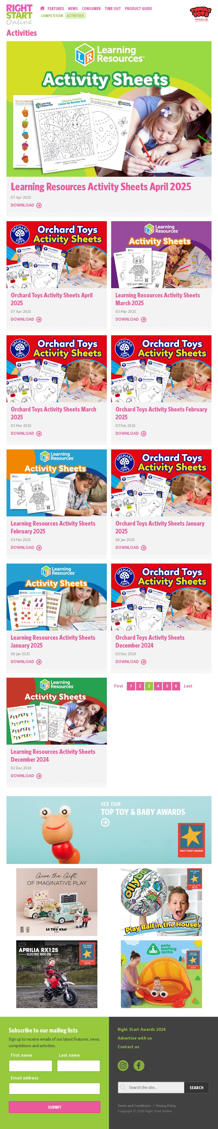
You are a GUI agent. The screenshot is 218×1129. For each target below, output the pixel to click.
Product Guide (138, 8)
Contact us (128, 1047)
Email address (24, 1078)
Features (56, 8)
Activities (75, 16)
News (73, 8)
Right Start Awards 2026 (142, 1030)
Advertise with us (135, 1038)
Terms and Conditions (134, 1106)
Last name (69, 1055)
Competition (52, 16)
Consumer (91, 8)
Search (196, 1087)
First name (21, 1055)
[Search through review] (151, 1087)
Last (188, 686)
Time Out (113, 8)
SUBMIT (54, 1107)
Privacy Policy (166, 1106)
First (118, 686)
